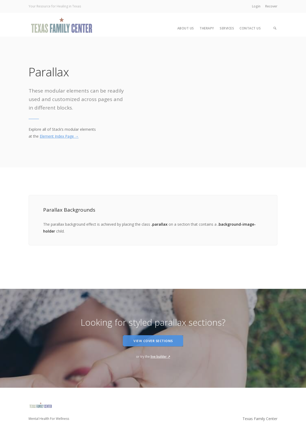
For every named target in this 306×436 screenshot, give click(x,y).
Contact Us (250, 28)
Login (256, 6)
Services (227, 28)
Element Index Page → (59, 136)
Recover (271, 6)
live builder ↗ (160, 356)
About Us (185, 28)
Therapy (207, 28)
